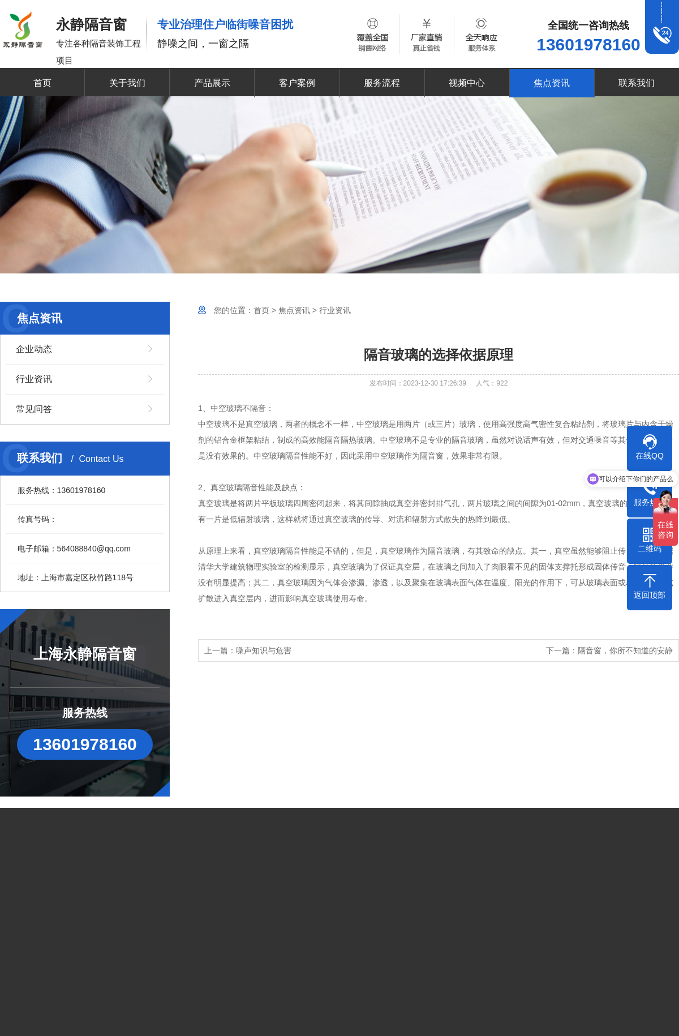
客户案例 (297, 83)
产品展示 (212, 83)
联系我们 (636, 83)
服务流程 (382, 83)
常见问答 (34, 409)
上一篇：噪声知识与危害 (247, 650)
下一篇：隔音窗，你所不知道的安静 (609, 650)
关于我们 (127, 83)
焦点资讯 (552, 83)
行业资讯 (34, 379)
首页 (42, 83)
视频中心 (467, 83)
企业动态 (34, 349)
